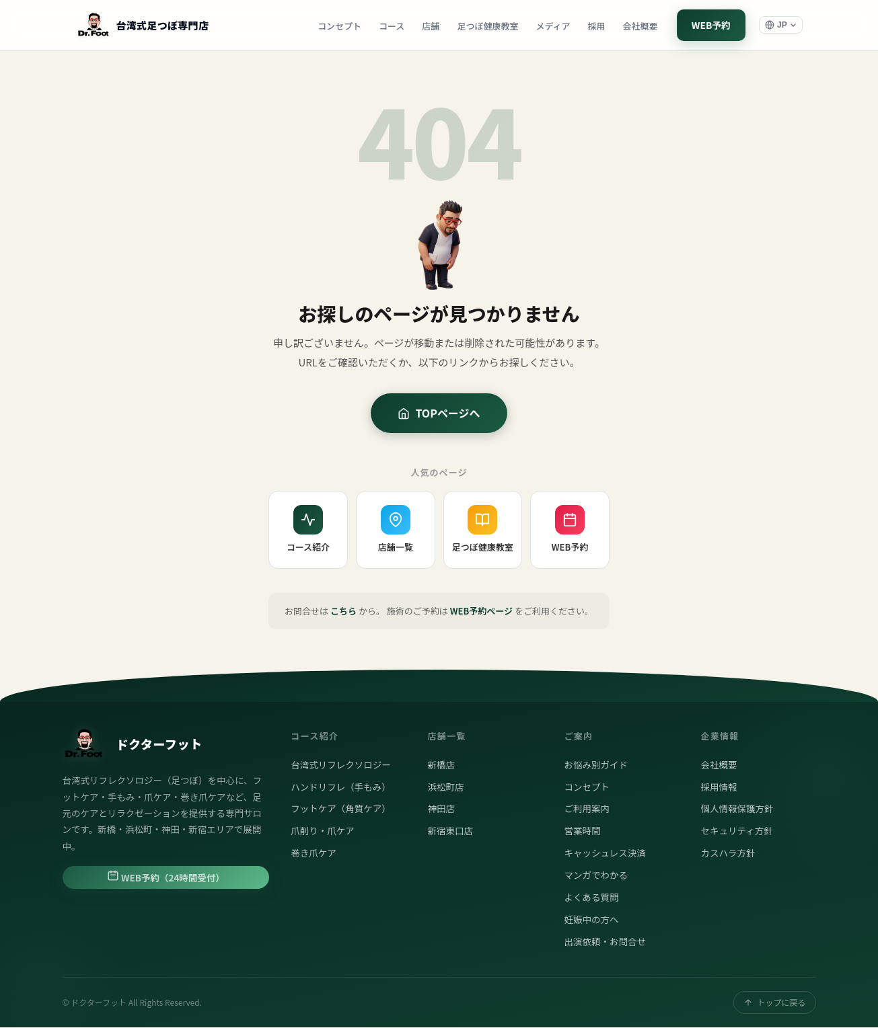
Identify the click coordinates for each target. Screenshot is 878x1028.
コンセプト (337, 25)
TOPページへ (439, 413)
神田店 (441, 809)
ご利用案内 (587, 809)
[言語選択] (781, 25)
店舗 (429, 25)
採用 (594, 25)
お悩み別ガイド (596, 765)
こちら (343, 611)
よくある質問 (591, 897)
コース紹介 (308, 530)
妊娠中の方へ (591, 919)
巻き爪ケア (313, 853)
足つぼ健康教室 (486, 25)
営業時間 (582, 831)
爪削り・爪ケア (323, 831)
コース (389, 25)
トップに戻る (774, 1003)
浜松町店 (445, 786)
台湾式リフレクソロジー (341, 765)
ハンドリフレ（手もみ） (341, 786)
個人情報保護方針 (736, 809)
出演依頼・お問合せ (605, 942)
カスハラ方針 (727, 853)
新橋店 (441, 765)
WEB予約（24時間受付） (166, 877)
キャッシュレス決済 (604, 853)
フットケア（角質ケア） (341, 809)
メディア (551, 25)
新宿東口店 (450, 831)
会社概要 (638, 25)
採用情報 (718, 786)
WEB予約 (710, 25)
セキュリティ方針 (736, 831)
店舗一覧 (395, 530)
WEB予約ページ (481, 611)
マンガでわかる (596, 875)
